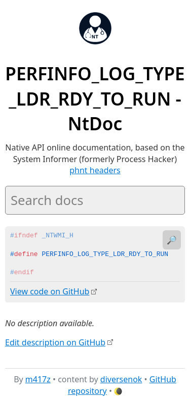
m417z (38, 379)
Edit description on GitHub (55, 341)
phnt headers (95, 170)
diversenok (121, 379)
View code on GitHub (49, 291)
